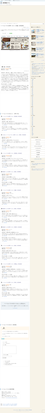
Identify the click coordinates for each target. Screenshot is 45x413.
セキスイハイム (38, 139)
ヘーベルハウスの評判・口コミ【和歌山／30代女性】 (12, 263)
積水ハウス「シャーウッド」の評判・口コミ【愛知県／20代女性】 (40, 36)
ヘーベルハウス (27, 28)
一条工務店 (38, 152)
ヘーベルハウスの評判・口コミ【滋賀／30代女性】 (11, 190)
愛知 (32, 105)
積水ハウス (38, 156)
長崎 (32, 129)
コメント (9, 33)
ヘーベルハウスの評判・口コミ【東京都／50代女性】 (12, 116)
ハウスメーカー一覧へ (38, 158)
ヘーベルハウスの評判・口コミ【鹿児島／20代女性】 (12, 153)
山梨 (32, 101)
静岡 (32, 104)
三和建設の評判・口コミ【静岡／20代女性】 (38, 63)
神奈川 (33, 94)
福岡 (32, 127)
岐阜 (32, 103)
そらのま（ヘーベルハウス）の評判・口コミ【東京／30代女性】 (14, 134)
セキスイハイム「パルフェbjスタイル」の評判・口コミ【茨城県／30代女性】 (40, 48)
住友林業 (38, 154)
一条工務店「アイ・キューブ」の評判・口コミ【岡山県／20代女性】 (40, 30)
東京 (32, 93)
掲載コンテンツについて (16, 0)
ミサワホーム (38, 150)
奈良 (32, 113)
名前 (15, 354)
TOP (1, 0)
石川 (32, 99)
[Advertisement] (8, 13)
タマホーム (38, 141)
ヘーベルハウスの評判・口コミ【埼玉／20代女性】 (11, 282)
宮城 (32, 82)
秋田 (32, 83)
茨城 (32, 88)
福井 (32, 100)
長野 (32, 102)
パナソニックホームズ (38, 146)
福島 (32, 85)
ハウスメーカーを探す (8, 0)
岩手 (32, 81)
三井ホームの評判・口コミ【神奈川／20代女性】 (10, 405)
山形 (32, 84)
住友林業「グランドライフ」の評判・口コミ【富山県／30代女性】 (40, 55)
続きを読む (5, 130)
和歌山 (33, 114)
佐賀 (32, 128)
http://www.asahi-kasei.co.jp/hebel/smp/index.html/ (11, 397)
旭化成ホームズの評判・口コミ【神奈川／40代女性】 (12, 227)
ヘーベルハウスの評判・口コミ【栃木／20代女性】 (11, 245)
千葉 (32, 92)
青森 (32, 80)
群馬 (32, 90)
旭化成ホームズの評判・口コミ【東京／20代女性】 (11, 208)
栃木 (32, 89)
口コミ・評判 (4, 33)
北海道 (33, 79)
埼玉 (32, 91)
